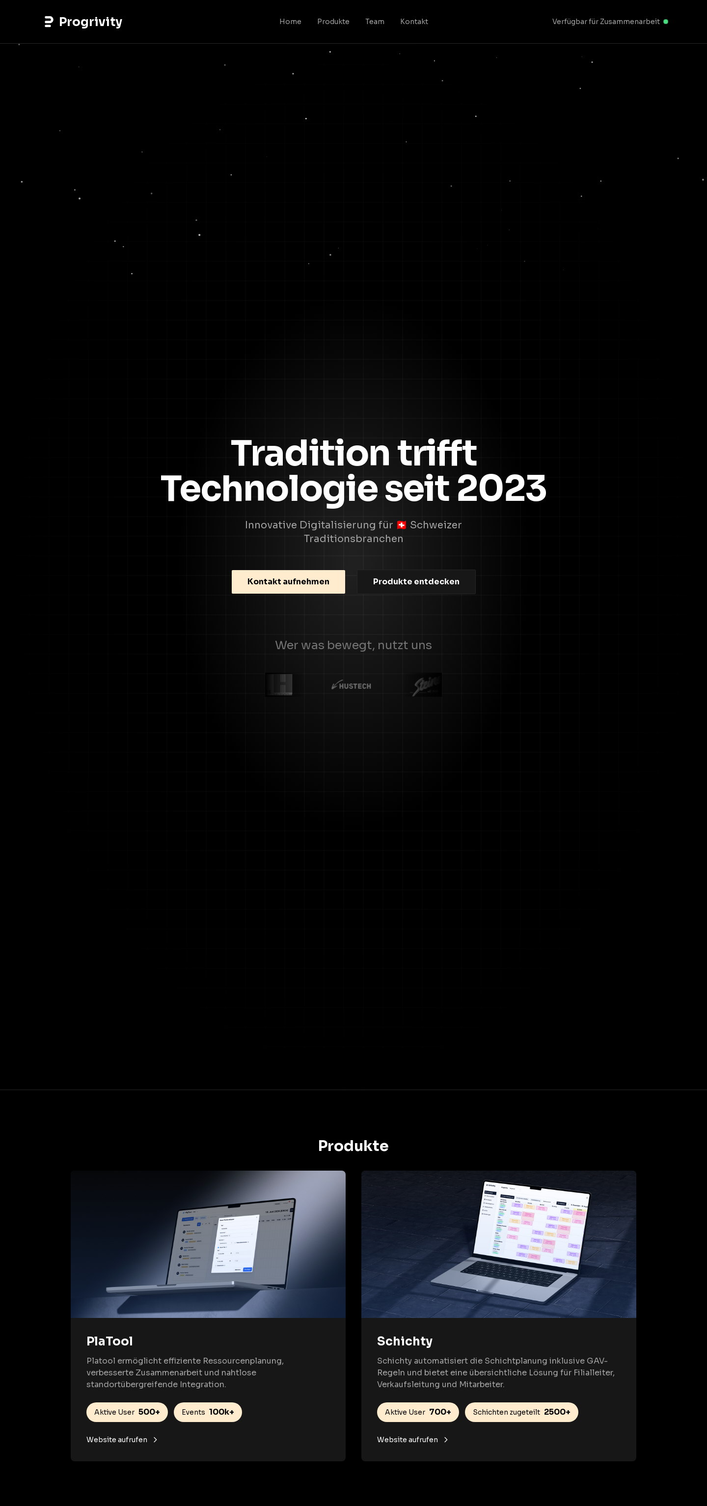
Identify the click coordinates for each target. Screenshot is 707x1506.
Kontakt (414, 21)
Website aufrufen (122, 1439)
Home (290, 21)
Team (374, 21)
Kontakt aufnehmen (288, 581)
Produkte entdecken (416, 581)
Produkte (333, 21)
